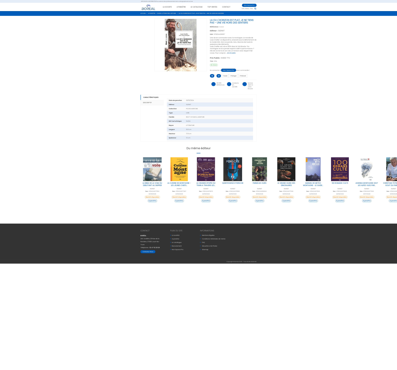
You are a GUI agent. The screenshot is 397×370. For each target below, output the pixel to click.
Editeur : (214, 31)
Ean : (147, 191)
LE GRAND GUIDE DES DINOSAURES (286, 184)
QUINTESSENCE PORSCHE (232, 183)
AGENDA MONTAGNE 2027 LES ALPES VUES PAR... (367, 184)
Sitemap (205, 249)
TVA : (212, 61)
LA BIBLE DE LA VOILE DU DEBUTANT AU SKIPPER (152, 184)
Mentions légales (208, 235)
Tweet (225, 76)
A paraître (175, 239)
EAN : (211, 34)
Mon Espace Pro (249, 5)
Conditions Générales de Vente (213, 239)
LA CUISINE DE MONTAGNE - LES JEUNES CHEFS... (179, 184)
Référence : (214, 27)
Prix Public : (215, 58)
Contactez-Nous (148, 252)
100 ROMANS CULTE (340, 183)
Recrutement (177, 246)
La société (175, 235)
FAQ (203, 242)
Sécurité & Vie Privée (209, 246)
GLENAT (221, 30)
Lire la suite (231, 53)
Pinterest (242, 76)
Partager (233, 76)
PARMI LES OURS (259, 183)
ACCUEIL (143, 13)
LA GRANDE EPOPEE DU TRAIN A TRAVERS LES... (206, 184)
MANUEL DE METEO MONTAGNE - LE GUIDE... (313, 184)
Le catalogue (177, 242)
